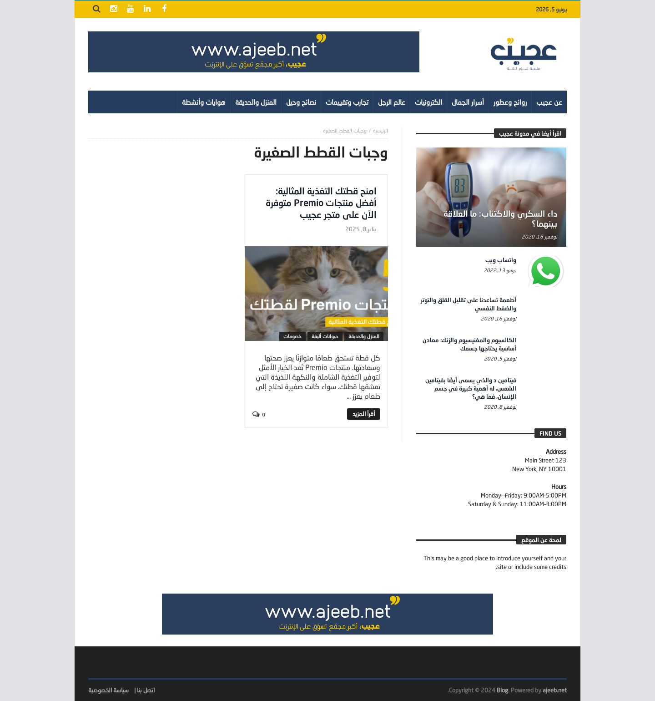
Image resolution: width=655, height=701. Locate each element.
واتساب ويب (500, 260)
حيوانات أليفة (325, 336)
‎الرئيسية (380, 130)
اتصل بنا (146, 690)
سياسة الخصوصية (108, 690)
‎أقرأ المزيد (364, 413)
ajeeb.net (555, 690)
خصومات (292, 336)
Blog (502, 690)
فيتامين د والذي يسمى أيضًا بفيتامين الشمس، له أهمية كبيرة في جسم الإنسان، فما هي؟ (470, 388)
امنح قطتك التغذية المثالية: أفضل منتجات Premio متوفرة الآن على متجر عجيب (321, 202)
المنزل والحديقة (363, 336)
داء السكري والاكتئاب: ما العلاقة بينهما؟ (500, 218)
